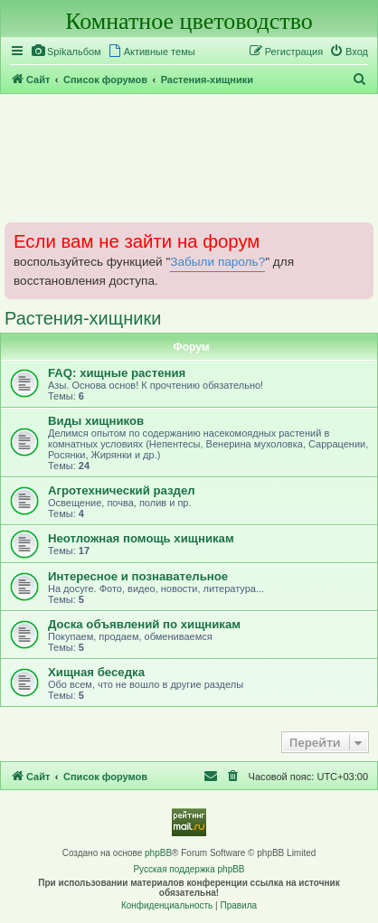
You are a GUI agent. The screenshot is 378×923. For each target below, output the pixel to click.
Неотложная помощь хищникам (141, 538)
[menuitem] (66, 51)
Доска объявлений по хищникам (144, 624)
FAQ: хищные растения (116, 373)
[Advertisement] (189, 157)
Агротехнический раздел (121, 490)
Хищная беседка (96, 672)
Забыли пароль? (217, 261)
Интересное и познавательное (138, 576)
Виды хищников (96, 421)
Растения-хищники (83, 318)
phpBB (158, 853)
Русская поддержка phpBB (188, 869)
